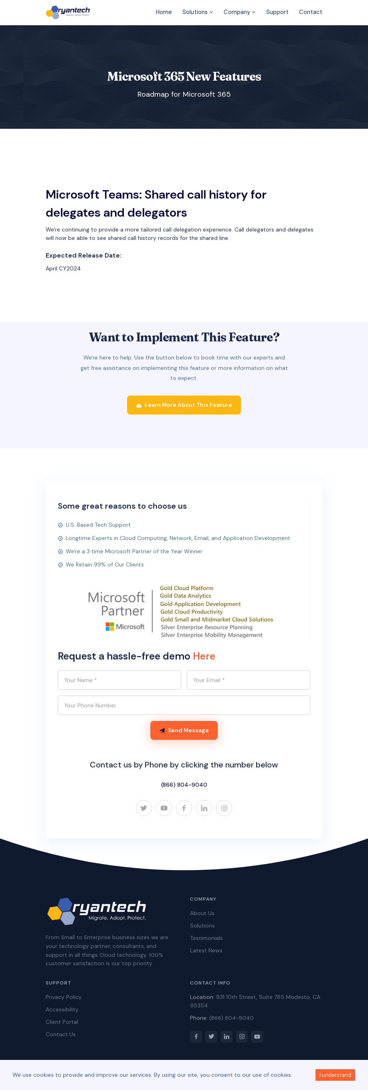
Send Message (184, 730)
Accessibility (62, 1010)
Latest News (206, 951)
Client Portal (62, 1022)
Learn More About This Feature (184, 405)
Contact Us (61, 1035)
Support (277, 12)
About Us (202, 913)
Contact (310, 12)
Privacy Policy (64, 997)
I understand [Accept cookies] (335, 1075)
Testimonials (206, 938)
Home (164, 12)
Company (240, 12)
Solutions (197, 12)
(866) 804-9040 (184, 785)
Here (204, 656)
